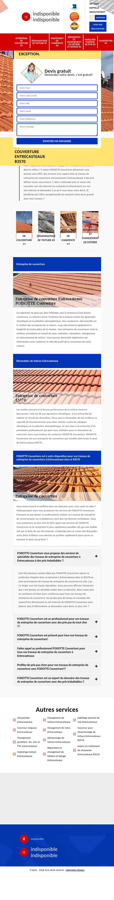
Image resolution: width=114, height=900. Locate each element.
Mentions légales (75, 870)
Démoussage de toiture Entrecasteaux (58, 739)
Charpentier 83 (106, 42)
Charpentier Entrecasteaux (24, 719)
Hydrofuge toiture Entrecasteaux (26, 754)
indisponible (46, 14)
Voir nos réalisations (98, 26)
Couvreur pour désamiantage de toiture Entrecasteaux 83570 (89, 734)
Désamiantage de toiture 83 (39, 42)
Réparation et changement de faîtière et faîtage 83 (74, 42)
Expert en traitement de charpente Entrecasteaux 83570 (89, 750)
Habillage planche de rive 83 (90, 42)
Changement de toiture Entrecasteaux (58, 719)
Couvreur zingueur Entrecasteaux (27, 729)
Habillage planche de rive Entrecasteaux (89, 719)
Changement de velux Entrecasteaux (58, 729)
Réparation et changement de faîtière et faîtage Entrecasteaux (56, 754)
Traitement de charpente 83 (57, 42)
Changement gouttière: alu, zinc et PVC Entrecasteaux (28, 742)
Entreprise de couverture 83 (21, 42)
